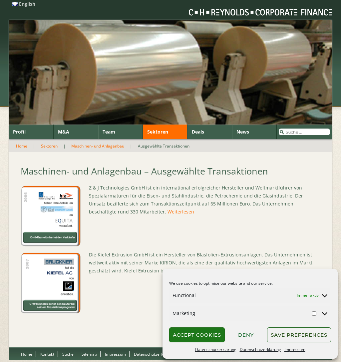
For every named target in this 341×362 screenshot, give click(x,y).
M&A (63, 132)
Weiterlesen (181, 211)
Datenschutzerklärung (215, 349)
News (242, 132)
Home (21, 146)
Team (109, 132)
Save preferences (299, 335)
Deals (198, 132)
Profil (19, 132)
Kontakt (47, 354)
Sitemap (89, 354)
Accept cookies (197, 335)
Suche (68, 354)
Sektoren (157, 132)
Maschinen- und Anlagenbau (97, 146)
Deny (246, 335)
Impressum (294, 349)
